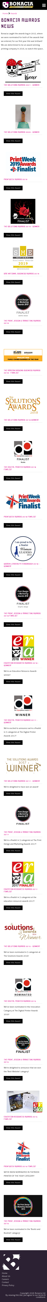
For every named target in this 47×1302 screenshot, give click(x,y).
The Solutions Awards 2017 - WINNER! (22, 781)
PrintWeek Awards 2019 (15, 179)
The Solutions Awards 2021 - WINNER (21, 85)
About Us (6, 1276)
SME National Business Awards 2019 (21, 273)
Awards (13, 13)
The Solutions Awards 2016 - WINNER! (22, 946)
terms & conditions (41, 1296)
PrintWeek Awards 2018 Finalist (20, 516)
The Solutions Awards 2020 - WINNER (21, 132)
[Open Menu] (44, 5)
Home (5, 13)
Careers (5, 1279)
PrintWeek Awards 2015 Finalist (20, 1166)
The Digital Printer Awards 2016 (20, 1001)
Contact (5, 1282)
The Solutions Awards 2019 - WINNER (21, 226)
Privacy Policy (8, 1285)
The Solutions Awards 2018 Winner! (21, 420)
